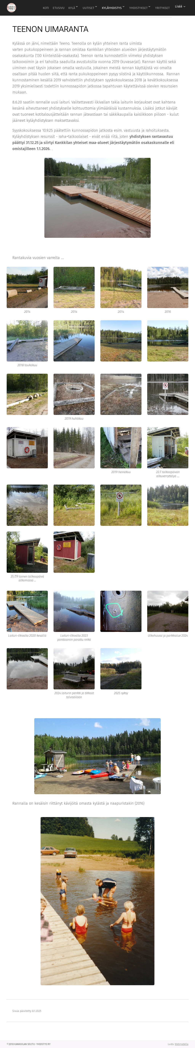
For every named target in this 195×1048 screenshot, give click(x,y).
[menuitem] (52, 8)
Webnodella (181, 1044)
